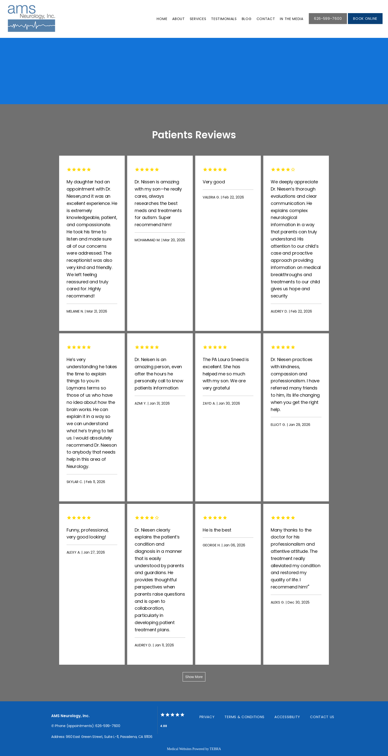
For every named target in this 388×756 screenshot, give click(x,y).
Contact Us (322, 716)
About (178, 18)
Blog (247, 18)
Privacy (207, 716)
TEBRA (215, 749)
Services (198, 18)
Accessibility (287, 716)
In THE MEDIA (291, 18)
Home (162, 18)
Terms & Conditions (244, 716)
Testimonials (224, 18)
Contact (266, 18)
